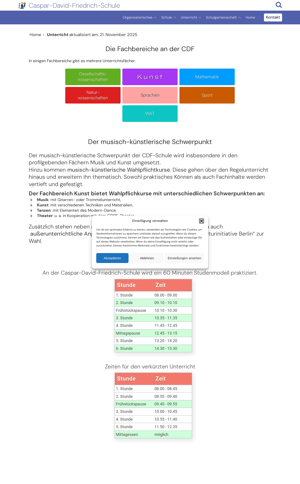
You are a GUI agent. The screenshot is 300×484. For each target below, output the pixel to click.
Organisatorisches (141, 17)
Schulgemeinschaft (224, 17)
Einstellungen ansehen (184, 258)
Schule (170, 17)
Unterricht (192, 17)
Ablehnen (147, 258)
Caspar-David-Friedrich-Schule (74, 5)
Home (250, 17)
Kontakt (273, 17)
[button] (201, 221)
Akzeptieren (112, 258)
